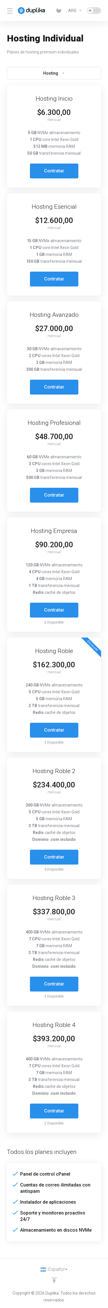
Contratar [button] (54, 171)
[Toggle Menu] (9, 10)
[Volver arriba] (54, 1280)
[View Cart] (60, 10)
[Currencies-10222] (75, 10)
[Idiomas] (54, 1269)
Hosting (54, 73)
